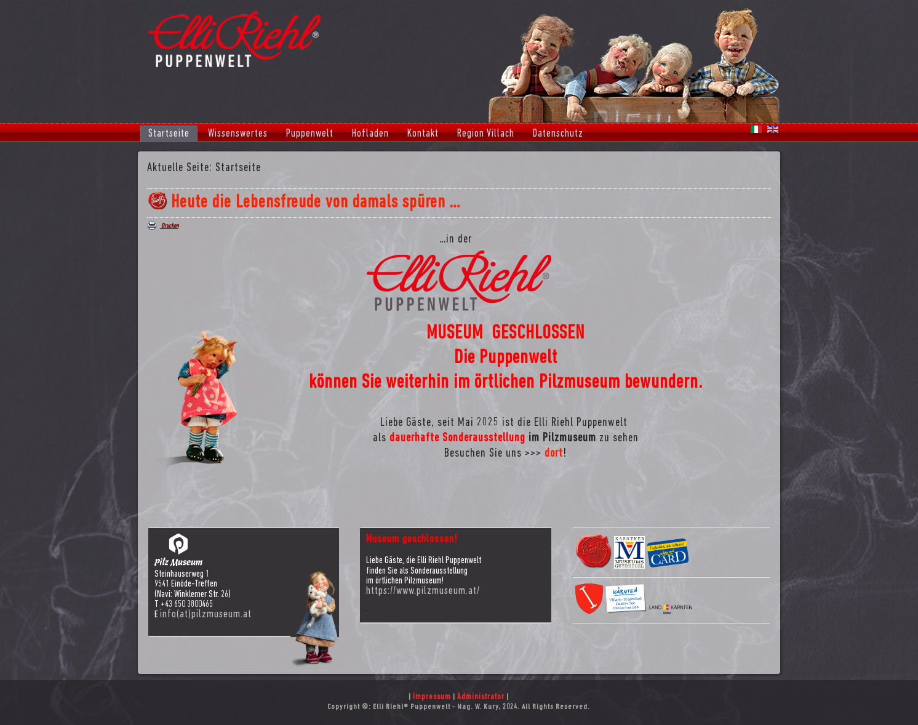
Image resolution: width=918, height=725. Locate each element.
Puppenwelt (309, 134)
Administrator (481, 697)
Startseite (169, 134)
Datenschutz (558, 134)
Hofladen (370, 134)
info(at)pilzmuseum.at (206, 614)
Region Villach (485, 134)
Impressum (432, 697)
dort (554, 453)
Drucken (163, 226)
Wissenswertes (238, 134)
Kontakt (423, 134)
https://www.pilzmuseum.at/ (423, 591)
